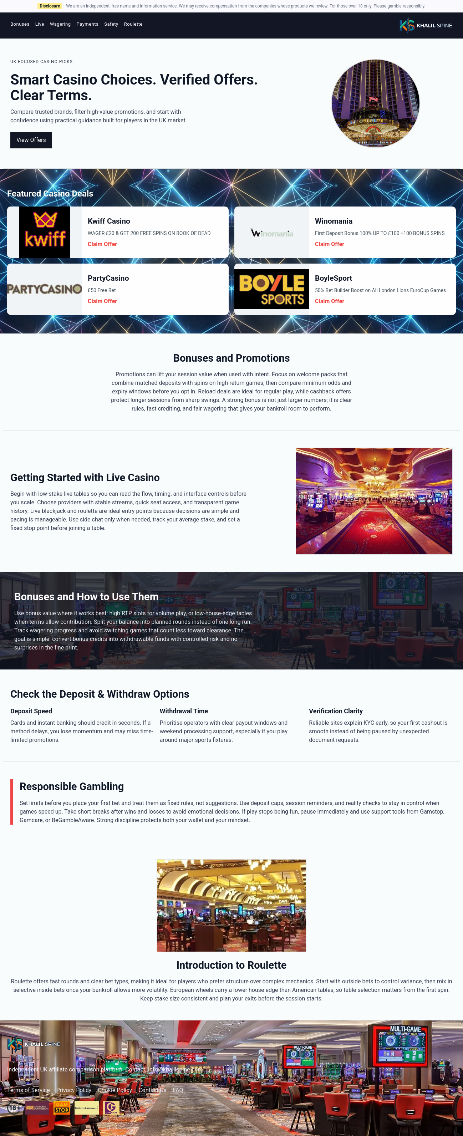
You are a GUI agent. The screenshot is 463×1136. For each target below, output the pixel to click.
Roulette (133, 24)
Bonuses (20, 24)
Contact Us (152, 1090)
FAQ (178, 1090)
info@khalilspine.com (175, 1069)
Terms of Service (28, 1090)
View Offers (31, 140)
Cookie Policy (115, 1090)
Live (39, 24)
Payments (88, 24)
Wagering (60, 24)
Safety (111, 24)
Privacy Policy (74, 1090)
